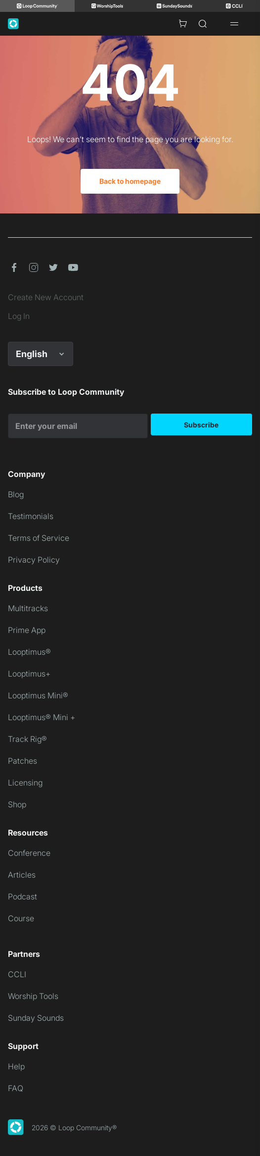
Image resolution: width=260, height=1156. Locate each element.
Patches (22, 761)
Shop (17, 804)
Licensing (25, 783)
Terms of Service (38, 538)
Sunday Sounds (36, 1018)
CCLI (17, 974)
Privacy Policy (34, 560)
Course (21, 918)
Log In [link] (19, 316)
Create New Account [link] (46, 297)
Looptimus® (29, 652)
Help (16, 1066)
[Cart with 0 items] (183, 24)
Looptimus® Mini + (41, 717)
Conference (29, 853)
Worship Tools (33, 996)
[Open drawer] (234, 24)
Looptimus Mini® (38, 695)
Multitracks (28, 608)
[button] (14, 267)
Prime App (26, 630)
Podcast (22, 896)
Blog (16, 494)
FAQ (15, 1088)
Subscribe (201, 424)
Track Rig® (27, 739)
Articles (22, 875)
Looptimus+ (29, 674)
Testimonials (30, 516)
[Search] (203, 24)
